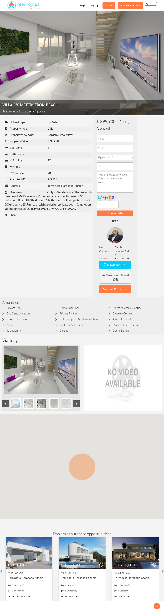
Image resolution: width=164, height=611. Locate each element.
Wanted (109, 5)
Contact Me (115, 213)
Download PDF (115, 264)
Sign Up (94, 5)
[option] (41, 370)
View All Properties (115, 289)
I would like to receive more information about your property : (115, 182)
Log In (83, 5)
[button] (82, 464)
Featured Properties (131, 5)
